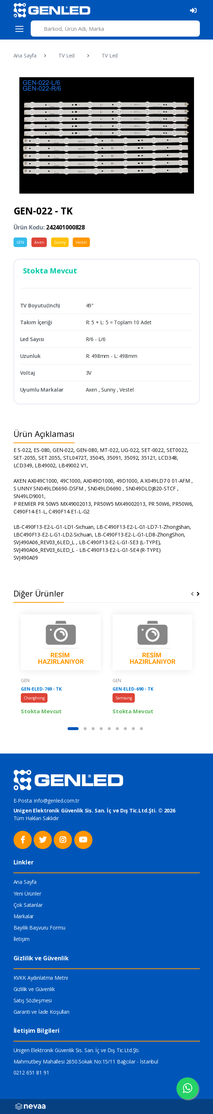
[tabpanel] (61, 665)
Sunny (59, 242)
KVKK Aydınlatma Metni (41, 977)
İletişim (22, 938)
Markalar (24, 916)
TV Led (66, 55)
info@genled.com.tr (56, 800)
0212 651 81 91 (31, 1072)
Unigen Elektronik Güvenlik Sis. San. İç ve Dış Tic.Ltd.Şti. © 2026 (95, 810)
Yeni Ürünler (27, 893)
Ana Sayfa (25, 55)
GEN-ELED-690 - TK (133, 689)
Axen (39, 242)
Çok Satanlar (28, 904)
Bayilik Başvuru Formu (39, 927)
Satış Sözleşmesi (33, 1000)
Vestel (81, 242)
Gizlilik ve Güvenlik (34, 989)
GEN (20, 242)
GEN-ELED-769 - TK (41, 689)
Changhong (34, 697)
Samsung (123, 697)
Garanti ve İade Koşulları (41, 1011)
